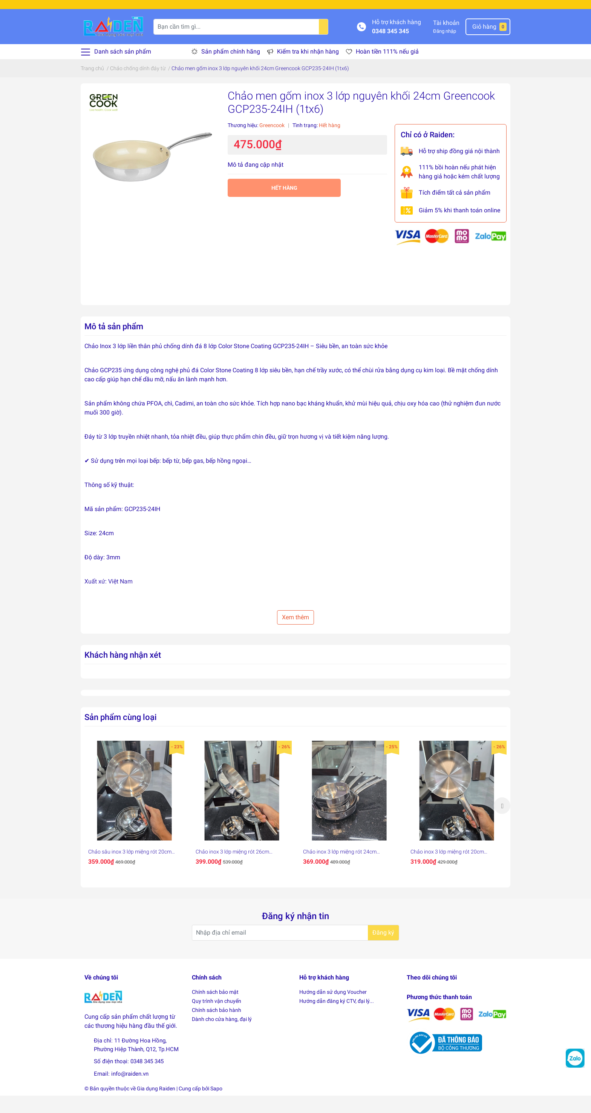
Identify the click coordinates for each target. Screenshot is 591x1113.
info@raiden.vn (130, 1090)
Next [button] (502, 822)
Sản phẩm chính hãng (230, 68)
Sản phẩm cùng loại (120, 734)
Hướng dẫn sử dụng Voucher (333, 1009)
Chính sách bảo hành (216, 1027)
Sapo (216, 1106)
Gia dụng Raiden (156, 1106)
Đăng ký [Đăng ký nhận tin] (383, 949)
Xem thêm (295, 634)
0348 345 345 (390, 48)
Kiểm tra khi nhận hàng (308, 68)
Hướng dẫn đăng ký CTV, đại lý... (336, 1018)
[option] (134, 822)
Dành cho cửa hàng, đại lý (222, 1036)
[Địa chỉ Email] (295, 950)
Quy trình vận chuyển (216, 1018)
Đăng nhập (444, 48)
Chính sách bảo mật (215, 1009)
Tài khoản (446, 39)
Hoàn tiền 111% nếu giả (387, 68)
